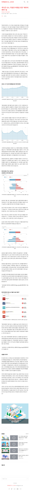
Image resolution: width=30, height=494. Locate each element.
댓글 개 (3, 465)
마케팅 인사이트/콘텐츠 (6, 12)
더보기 (27, 433)
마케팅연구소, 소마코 (8, 2)
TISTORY (15, 483)
